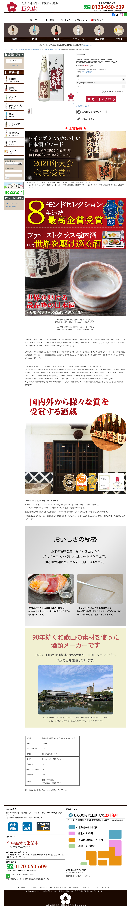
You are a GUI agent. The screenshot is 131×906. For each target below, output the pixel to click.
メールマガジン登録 (12, 203)
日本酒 (11, 49)
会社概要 (33, 887)
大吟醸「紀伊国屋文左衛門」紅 (52, 49)
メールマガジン (87, 887)
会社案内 (50, 20)
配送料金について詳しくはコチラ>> (79, 876)
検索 (20, 163)
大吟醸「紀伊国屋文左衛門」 (34, 49)
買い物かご (97, 20)
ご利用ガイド (23, 887)
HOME (6, 49)
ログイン (34, 20)
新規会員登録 (14, 65)
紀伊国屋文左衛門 (20, 49)
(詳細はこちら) (88, 45)
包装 (78, 76)
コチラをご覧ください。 (89, 72)
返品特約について (82, 106)
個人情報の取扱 (74, 887)
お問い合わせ (81, 20)
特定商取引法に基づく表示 (58, 887)
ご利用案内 (65, 20)
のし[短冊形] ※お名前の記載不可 (86, 83)
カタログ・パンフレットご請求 (104, 887)
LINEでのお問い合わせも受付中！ (21, 874)
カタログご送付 (11, 207)
